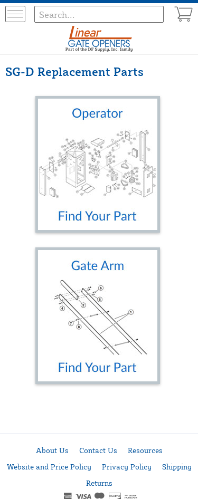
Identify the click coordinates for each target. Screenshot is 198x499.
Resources (145, 450)
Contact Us (98, 450)
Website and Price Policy (49, 466)
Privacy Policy (127, 466)
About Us (52, 450)
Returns (99, 482)
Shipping (177, 466)
